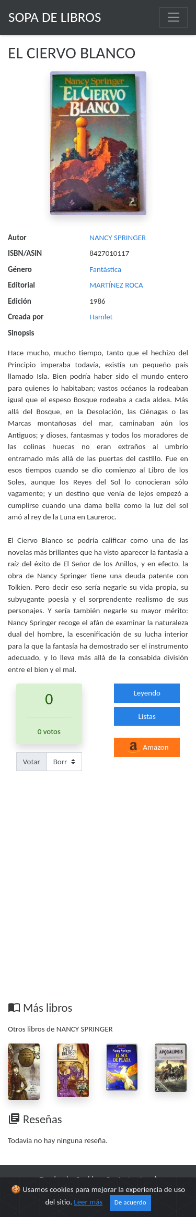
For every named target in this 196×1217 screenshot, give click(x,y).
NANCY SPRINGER (117, 237)
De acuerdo (130, 1202)
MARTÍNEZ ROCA (116, 285)
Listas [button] (147, 716)
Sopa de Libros (54, 17)
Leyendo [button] (147, 693)
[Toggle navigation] (173, 17)
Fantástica (105, 269)
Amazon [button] (147, 747)
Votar (31, 761)
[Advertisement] (98, 898)
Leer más (88, 1202)
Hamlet (100, 316)
